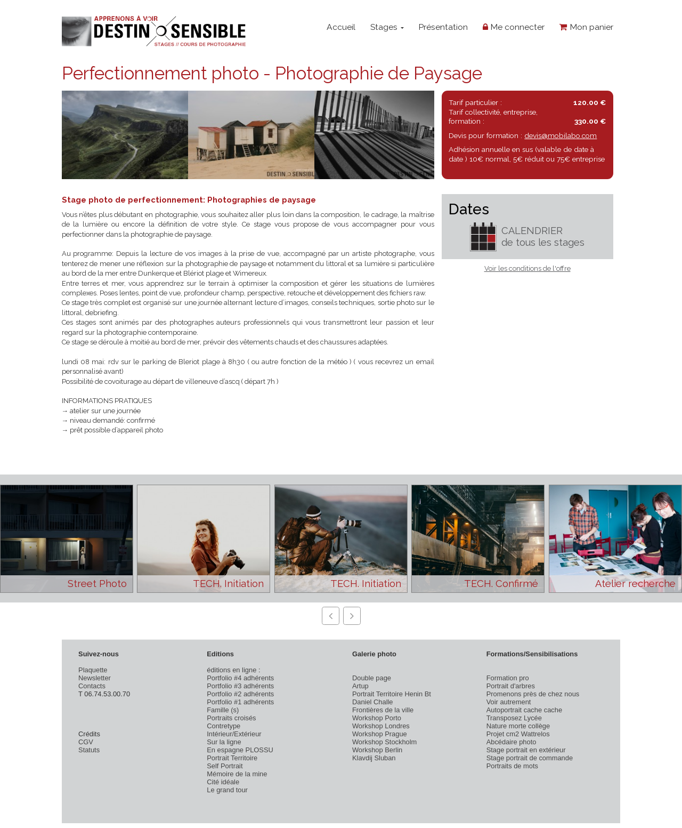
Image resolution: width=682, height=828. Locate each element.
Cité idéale (223, 782)
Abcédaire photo (511, 742)
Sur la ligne (224, 742)
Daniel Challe (372, 702)
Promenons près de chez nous (533, 694)
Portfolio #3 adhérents (240, 686)
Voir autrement (508, 702)
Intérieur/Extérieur (234, 734)
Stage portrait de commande (529, 758)
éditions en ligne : (233, 670)
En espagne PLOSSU (240, 750)
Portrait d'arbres (510, 686)
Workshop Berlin (377, 750)
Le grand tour (227, 790)
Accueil (341, 27)
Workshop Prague (379, 734)
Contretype (223, 726)
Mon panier (586, 27)
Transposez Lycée (514, 718)
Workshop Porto (376, 718)
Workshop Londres (381, 726)
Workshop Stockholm (384, 742)
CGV (85, 742)
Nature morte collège (518, 726)
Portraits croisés (231, 718)
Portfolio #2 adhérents (240, 694)
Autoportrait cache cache (524, 710)
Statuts (89, 750)
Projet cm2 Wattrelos (518, 734)
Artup (360, 686)
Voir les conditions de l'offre (527, 268)
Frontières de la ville (382, 710)
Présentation (443, 27)
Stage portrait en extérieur (526, 750)
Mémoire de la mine (237, 774)
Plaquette (92, 670)
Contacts (91, 686)
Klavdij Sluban (374, 758)
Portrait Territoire (232, 758)
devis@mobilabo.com (560, 135)
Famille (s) (223, 710)
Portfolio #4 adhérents (240, 678)
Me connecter (514, 27)
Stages (387, 27)
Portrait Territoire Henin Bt (391, 694)
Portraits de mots (512, 766)
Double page (371, 678)
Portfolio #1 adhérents (240, 702)
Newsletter (94, 678)
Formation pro (507, 678)
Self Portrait (224, 766)
